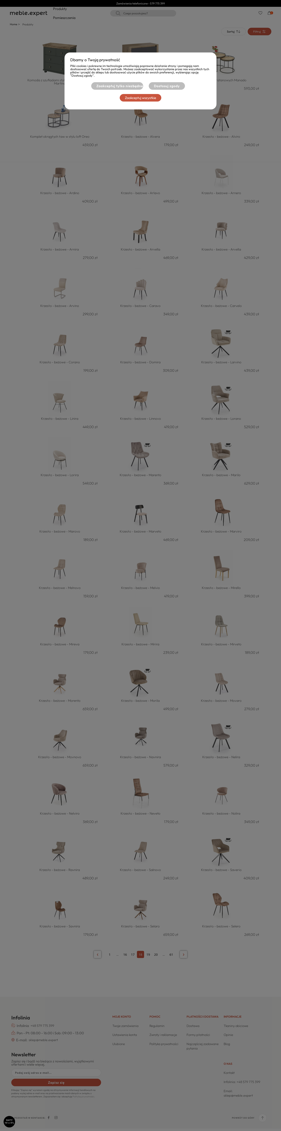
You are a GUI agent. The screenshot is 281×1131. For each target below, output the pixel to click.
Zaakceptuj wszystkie (140, 98)
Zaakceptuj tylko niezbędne (115, 86)
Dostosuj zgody (167, 86)
